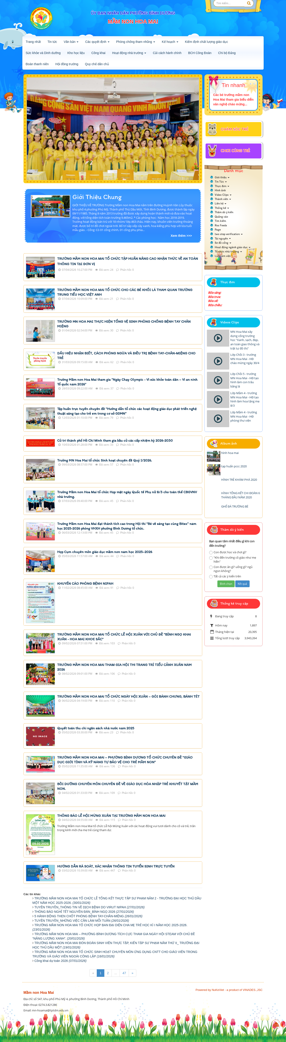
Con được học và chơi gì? (227, 552)
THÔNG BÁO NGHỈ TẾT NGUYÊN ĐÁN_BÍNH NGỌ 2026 (84, 911)
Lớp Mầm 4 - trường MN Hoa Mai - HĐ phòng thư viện (243, 416)
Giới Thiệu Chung (97, 197)
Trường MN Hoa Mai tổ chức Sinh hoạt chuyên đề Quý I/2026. (104, 460)
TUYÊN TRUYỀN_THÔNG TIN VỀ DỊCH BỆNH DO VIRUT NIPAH (89, 907)
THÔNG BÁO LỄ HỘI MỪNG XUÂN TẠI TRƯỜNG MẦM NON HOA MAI (111, 815)
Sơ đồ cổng (223, 242)
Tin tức (52, 42)
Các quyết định (97, 43)
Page (218, 229)
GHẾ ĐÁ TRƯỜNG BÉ (234, 506)
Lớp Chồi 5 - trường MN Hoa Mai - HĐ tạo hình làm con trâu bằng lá (244, 380)
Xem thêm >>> (181, 235)
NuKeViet (218, 990)
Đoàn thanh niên (37, 64)
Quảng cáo (221, 216)
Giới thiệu (222, 177)
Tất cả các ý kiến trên (225, 576)
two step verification (229, 234)
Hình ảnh (220, 190)
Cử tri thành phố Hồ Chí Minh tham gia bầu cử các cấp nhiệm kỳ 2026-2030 (115, 440)
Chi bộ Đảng (227, 53)
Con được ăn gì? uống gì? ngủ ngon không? (230, 569)
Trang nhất (33, 42)
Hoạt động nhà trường (129, 54)
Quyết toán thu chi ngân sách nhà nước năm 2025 (95, 728)
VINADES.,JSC (253, 990)
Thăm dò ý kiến (224, 212)
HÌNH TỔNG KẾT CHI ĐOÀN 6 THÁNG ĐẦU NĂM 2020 (240, 495)
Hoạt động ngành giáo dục (232, 247)
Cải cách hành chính (167, 53)
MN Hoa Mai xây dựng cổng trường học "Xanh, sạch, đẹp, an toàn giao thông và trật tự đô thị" (244, 340)
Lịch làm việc (223, 256)
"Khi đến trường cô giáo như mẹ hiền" (232, 559)
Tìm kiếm (220, 221)
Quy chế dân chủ (97, 64)
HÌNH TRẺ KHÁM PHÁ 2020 (239, 480)
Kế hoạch (170, 43)
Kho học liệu (75, 53)
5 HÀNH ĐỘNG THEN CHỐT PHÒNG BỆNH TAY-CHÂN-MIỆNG (88, 916)
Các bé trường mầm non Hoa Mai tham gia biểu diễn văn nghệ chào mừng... (233, 99)
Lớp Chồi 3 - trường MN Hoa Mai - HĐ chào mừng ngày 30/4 (244, 359)
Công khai (98, 53)
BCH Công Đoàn (199, 53)
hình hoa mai (230, 453)
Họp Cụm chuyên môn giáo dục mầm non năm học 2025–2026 (104, 552)
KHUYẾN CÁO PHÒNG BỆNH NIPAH (85, 583)
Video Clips (223, 194)
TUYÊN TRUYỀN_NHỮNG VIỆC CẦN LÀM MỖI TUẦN (81, 920)
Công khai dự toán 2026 (60, 961)
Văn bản (71, 43)
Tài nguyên (223, 238)
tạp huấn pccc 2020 (234, 466)
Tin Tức (221, 181)
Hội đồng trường (66, 64)
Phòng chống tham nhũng (135, 43)
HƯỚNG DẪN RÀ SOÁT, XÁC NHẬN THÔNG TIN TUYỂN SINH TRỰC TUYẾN (116, 866)
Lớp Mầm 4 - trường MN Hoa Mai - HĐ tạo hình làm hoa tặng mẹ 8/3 (244, 399)
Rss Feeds (221, 225)
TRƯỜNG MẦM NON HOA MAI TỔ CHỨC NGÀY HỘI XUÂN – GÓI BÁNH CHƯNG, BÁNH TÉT (128, 696)
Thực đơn (222, 186)
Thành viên (223, 199)
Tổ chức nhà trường (228, 251)
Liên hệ (220, 203)
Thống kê (222, 208)
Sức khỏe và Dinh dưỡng (43, 53)
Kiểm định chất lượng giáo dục (206, 42)
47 (124, 973)
